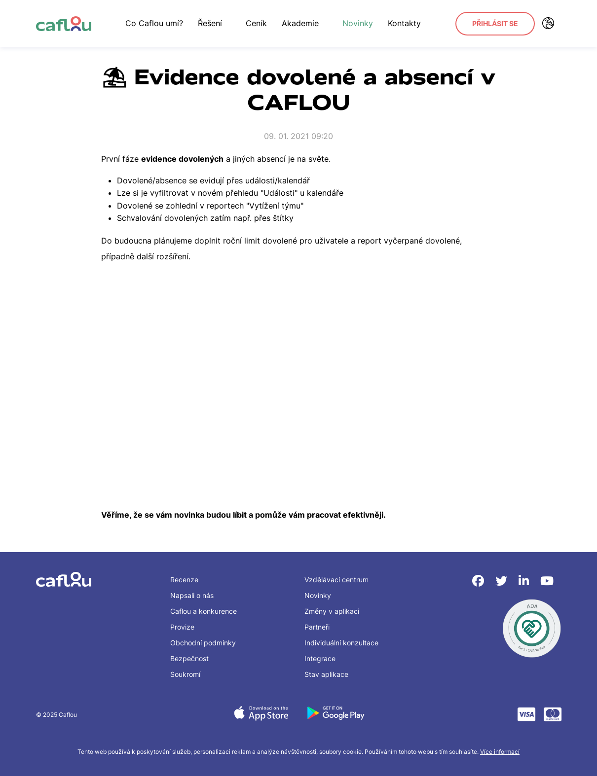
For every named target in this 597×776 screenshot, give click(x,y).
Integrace (320, 658)
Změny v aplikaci (331, 611)
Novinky (357, 23)
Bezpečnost (189, 658)
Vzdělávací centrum (336, 579)
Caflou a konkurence (203, 611)
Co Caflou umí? (154, 23)
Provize (182, 627)
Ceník (256, 23)
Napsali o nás (192, 595)
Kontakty (404, 23)
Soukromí (185, 674)
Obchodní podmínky (203, 642)
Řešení (214, 23)
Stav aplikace (326, 674)
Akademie (305, 23)
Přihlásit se (495, 23)
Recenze (184, 579)
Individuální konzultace (341, 642)
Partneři (317, 627)
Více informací (500, 751)
